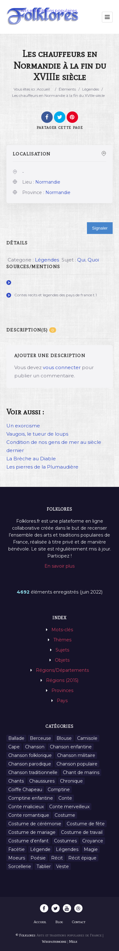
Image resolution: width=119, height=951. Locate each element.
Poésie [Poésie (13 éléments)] (38, 858)
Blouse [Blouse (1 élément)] (64, 738)
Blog (59, 922)
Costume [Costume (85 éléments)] (65, 815)
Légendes (90, 89)
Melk (73, 941)
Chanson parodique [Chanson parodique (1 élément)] (29, 764)
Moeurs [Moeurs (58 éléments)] (16, 858)
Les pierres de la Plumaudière (42, 467)
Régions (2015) (62, 680)
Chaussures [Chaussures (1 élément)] (42, 781)
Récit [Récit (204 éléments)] (57, 858)
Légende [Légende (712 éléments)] (40, 849)
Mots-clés (62, 630)
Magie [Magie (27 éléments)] (91, 849)
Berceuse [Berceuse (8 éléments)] (40, 738)
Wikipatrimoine (54, 941)
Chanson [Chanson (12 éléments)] (34, 747)
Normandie (47, 182)
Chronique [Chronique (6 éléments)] (71, 781)
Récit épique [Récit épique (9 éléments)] (82, 858)
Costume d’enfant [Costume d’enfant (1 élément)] (28, 841)
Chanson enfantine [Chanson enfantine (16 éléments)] (71, 747)
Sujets (62, 650)
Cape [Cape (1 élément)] (14, 747)
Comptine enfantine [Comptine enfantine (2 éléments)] (30, 798)
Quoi (93, 260)
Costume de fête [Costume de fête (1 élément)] (86, 824)
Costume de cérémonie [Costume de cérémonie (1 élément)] (34, 824)
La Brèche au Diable (31, 459)
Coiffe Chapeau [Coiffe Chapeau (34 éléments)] (25, 789)
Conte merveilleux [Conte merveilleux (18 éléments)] (69, 806)
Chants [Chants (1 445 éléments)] (16, 781)
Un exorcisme (23, 426)
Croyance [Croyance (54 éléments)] (92, 841)
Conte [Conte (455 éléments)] (65, 798)
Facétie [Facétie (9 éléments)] (16, 849)
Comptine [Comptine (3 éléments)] (59, 789)
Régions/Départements (62, 670)
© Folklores (26, 935)
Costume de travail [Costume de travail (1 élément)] (81, 832)
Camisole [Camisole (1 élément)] (87, 738)
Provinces (62, 690)
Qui (81, 260)
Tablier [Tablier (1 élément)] (43, 866)
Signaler (100, 228)
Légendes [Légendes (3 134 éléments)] (67, 849)
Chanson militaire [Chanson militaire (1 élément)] (76, 755)
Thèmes (62, 640)
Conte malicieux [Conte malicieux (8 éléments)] (26, 806)
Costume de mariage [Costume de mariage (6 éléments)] (32, 832)
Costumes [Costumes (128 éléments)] (65, 841)
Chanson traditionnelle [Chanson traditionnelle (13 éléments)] (32, 772)
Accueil (43, 89)
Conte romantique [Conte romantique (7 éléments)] (28, 815)
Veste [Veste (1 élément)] (62, 866)
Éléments (67, 89)
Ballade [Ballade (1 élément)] (16, 738)
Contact (78, 922)
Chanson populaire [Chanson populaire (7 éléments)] (76, 764)
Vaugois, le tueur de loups (37, 434)
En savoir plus (59, 566)
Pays (62, 700)
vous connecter (62, 367)
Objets (62, 660)
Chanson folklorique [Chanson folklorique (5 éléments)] (30, 755)
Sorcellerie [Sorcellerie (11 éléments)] (19, 866)
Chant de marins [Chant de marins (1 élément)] (81, 772)
